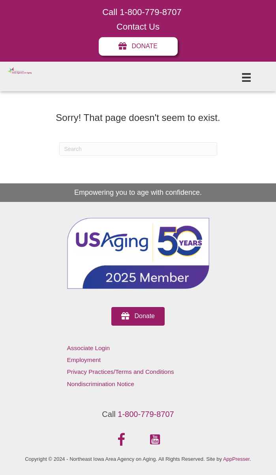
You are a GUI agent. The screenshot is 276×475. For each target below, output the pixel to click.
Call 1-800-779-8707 (142, 12)
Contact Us (138, 27)
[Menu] (246, 77)
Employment (84, 359)
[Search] (138, 149)
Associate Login (88, 348)
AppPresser (236, 459)
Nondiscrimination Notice (100, 384)
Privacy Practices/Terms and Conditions (120, 371)
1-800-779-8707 (146, 414)
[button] (121, 440)
